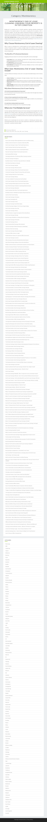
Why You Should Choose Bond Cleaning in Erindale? (15, 382)
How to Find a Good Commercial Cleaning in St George (15, 508)
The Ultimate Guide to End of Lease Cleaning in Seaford (16, 271)
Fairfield (7, 727)
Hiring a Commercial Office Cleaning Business (14, 478)
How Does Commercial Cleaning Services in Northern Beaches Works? (18, 506)
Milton (6, 725)
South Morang (8, 688)
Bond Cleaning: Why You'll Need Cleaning (13, 441)
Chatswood (7, 795)
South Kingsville (8, 810)
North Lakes (7, 629)
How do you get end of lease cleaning (12, 436)
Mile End (7, 654)
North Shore (7, 804)
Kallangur (7, 752)
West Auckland (8, 641)
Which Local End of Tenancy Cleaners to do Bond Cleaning (16, 457)
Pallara (6, 586)
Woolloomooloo (8, 582)
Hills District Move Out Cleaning (11, 228)
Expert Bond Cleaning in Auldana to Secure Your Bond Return (17, 242)
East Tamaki (7, 801)
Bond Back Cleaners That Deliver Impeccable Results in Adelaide (17, 160)
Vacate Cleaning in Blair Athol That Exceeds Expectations (16, 190)
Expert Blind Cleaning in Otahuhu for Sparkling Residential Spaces (18, 185)
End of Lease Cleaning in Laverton (12, 237)
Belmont (7, 670)
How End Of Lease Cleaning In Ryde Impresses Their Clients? (17, 403)
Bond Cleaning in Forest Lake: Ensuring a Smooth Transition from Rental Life (20, 303)
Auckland (7, 562)
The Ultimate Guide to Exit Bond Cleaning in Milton (15, 332)
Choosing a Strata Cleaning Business (12, 494)
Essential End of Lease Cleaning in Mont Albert (14, 355)
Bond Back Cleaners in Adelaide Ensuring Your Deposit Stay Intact (18, 192)
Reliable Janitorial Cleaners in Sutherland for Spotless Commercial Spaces (19, 244)
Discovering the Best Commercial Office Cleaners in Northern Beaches (18, 289)
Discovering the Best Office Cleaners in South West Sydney (16, 314)
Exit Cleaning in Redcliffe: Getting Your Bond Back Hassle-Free (17, 339)
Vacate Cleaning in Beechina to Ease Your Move (14, 174)
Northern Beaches (9, 695)
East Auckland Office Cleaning (11, 154)
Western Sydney (8, 781)
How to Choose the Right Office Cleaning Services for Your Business (18, 476)
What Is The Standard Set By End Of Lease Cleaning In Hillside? (17, 421)
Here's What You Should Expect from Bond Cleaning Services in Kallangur (19, 427)
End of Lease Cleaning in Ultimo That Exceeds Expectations (16, 181)
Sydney (6, 584)
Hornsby (7, 711)
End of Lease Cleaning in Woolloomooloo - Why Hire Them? (16, 369)
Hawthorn (7, 797)
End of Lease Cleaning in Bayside (11, 165)
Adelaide (7, 575)
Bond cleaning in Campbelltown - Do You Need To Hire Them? (17, 450)
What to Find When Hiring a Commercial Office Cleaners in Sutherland (18, 503)
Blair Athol (7, 602)
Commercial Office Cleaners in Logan (12, 233)
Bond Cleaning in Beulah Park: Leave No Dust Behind (15, 312)
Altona (6, 636)
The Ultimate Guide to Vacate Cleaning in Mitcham (15, 353)
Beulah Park (7, 709)
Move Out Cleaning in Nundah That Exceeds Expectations (16, 151)
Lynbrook (7, 765)
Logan (6, 623)
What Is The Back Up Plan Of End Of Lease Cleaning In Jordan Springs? (19, 405)
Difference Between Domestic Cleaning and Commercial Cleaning (18, 521)
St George (7, 808)
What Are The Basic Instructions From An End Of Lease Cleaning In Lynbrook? (20, 407)
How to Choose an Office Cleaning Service (13, 533)
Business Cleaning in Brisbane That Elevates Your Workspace (17, 246)
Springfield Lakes (8, 772)
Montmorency (8, 130)
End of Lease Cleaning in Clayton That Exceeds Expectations (17, 145)
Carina (6, 729)
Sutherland (7, 650)
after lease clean (15, 131)
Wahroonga (7, 543)
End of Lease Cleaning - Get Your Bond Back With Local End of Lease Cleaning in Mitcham (22, 378)
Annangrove (7, 571)
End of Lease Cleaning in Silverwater (12, 219)
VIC (6, 639)
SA (5, 657)
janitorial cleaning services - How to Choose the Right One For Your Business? (20, 531)
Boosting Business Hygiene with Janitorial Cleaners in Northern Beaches (19, 337)
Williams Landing (8, 745)
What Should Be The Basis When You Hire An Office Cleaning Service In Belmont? (20, 510)
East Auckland (8, 568)
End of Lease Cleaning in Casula (11, 201)
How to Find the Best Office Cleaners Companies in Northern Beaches (18, 485)
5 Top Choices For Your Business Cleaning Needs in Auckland (16, 465)
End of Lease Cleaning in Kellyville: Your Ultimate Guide (16, 267)
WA (6, 672)
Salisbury (7, 777)
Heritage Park (8, 686)
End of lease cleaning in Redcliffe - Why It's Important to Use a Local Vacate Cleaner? (21, 373)
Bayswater (7, 559)
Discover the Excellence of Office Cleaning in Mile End (15, 251)
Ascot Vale (7, 620)
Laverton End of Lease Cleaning (11, 194)
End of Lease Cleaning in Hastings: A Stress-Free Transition (16, 255)
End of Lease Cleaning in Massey (11, 176)
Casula (6, 614)
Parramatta (7, 634)
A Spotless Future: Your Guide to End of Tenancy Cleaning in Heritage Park (19, 280)
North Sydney (8, 718)
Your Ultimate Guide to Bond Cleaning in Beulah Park (15, 307)
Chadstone (7, 770)
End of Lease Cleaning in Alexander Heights (13, 231)
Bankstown (7, 783)
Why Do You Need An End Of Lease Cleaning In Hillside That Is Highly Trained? (20, 366)
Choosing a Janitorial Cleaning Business (13, 472)
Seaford (6, 679)
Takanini (7, 593)
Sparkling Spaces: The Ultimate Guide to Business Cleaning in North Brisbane (20, 296)
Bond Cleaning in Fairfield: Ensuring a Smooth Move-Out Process (17, 335)
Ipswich (6, 589)
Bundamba (7, 768)
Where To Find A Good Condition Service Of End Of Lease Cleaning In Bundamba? (20, 409)
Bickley (6, 600)
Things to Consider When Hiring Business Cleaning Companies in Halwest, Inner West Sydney (23, 490)
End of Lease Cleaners (9, 371)
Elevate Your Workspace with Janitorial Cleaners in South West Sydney (18, 323)
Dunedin (7, 577)
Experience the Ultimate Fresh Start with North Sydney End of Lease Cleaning (20, 326)
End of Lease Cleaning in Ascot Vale (12, 208)
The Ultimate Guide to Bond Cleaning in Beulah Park (15, 360)
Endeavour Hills (8, 799)
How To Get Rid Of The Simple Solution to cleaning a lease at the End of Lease (20, 452)
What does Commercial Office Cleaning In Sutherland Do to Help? (18, 501)
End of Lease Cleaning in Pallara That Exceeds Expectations (16, 169)
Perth (6, 557)
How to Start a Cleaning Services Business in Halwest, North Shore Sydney (19, 488)
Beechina (7, 555)
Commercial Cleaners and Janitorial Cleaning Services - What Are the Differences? (21, 524)
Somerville (7, 754)
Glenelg (7, 627)
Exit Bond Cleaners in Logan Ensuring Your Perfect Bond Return (17, 212)
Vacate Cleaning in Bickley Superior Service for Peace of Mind (17, 183)
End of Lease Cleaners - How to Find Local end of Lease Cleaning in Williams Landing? (21, 380)
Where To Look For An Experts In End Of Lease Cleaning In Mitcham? (18, 396)
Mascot (6, 722)
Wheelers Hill (8, 790)
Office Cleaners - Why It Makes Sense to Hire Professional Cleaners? (18, 517)
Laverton (7, 607)
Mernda (6, 743)
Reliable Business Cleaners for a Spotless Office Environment (17, 235)
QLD (6, 625)
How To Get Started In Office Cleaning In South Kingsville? (16, 512)
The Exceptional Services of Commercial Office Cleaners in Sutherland (18, 362)
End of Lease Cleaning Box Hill (11, 199)
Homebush (7, 609)
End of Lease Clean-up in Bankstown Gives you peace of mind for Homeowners (20, 439)
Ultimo (6, 598)
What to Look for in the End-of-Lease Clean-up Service (15, 432)
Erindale (7, 747)
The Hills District (8, 573)
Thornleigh (7, 691)
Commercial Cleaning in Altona (11, 222)
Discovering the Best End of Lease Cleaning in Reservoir (16, 298)
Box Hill (7, 611)
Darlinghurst (7, 684)
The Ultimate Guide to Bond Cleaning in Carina (14, 341)
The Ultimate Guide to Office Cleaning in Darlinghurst (15, 278)
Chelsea (7, 756)
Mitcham (7, 731)
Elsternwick (7, 715)
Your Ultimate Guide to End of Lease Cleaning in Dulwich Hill (17, 253)
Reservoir (7, 702)
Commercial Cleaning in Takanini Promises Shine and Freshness (17, 172)
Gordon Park (7, 697)
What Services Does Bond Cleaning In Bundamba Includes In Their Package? (19, 416)
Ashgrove (7, 618)
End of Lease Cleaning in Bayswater (12, 188)
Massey (6, 596)
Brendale (7, 720)
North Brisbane (8, 666)
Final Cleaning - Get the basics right (12, 455)
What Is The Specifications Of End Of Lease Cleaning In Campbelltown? (19, 391)
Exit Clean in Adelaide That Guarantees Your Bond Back (15, 179)
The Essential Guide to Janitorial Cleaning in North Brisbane (17, 260)
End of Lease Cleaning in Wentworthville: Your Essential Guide (17, 249)
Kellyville (7, 675)
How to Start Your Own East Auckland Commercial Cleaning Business (18, 469)
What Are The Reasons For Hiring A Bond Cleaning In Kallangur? (17, 389)
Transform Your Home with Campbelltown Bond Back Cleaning (17, 274)
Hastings (7, 661)
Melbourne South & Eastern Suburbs (12, 758)
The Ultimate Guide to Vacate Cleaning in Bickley (14, 305)
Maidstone (7, 749)
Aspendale (7, 774)
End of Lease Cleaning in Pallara (11, 210)
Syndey (6, 806)
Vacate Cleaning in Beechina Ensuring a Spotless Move (15, 147)
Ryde (6, 761)
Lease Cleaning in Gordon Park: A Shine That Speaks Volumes (17, 292)
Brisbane (7, 591)
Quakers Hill (7, 668)
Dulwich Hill (7, 659)
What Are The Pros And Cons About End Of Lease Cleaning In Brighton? (19, 443)
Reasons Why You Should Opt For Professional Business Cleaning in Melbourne (20, 515)
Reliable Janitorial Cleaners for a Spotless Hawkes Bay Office (17, 142)
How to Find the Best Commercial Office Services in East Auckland (18, 467)
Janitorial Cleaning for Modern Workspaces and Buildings (16, 226)
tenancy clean (9, 131)
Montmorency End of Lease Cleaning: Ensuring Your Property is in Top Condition (23, 23)
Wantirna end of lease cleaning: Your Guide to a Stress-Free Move (17, 317)
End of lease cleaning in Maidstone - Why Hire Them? (15, 384)
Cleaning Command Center (11, 1)
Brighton (7, 788)
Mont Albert (7, 734)
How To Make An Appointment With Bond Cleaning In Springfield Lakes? (19, 414)
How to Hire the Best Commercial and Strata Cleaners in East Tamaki (18, 463)
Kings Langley (8, 779)
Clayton (7, 550)
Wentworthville (8, 652)
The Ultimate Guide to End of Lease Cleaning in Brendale (16, 328)
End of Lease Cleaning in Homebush (12, 197)
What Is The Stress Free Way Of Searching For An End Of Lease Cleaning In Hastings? (21, 423)
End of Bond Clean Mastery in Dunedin (12, 163)
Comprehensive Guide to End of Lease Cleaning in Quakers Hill (17, 262)
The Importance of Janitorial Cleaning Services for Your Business (17, 492)
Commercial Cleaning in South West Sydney (13, 203)
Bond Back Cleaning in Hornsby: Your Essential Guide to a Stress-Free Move (19, 310)
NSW (6, 546)
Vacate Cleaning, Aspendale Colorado (12, 430)
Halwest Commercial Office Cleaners (12, 483)
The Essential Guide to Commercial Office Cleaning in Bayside (17, 287)
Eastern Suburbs (8, 677)
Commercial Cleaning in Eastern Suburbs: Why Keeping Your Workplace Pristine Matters (22, 344)
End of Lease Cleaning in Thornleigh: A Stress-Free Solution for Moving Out (19, 285)
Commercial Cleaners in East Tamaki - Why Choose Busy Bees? (17, 474)
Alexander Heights (9, 643)
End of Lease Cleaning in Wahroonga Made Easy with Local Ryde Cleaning (19, 140)
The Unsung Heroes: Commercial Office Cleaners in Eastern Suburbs (18, 269)
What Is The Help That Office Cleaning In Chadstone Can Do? (17, 412)
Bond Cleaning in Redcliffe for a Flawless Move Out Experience (17, 217)
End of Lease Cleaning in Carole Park (12, 364)
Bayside (6, 693)
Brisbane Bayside (8, 580)
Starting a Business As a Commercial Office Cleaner (15, 481)
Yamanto (7, 663)
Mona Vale (7, 700)
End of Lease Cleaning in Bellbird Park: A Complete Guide (16, 301)
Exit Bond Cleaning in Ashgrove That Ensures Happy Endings (17, 206)
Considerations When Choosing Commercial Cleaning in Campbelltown (19, 519)
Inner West (7, 645)
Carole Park (7, 738)
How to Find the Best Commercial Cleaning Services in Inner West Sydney (19, 497)
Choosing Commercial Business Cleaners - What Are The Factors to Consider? (20, 526)
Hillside (6, 740)
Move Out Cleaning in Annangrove (12, 158)
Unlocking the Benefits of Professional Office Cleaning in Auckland (18, 156)
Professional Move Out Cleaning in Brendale (13, 348)
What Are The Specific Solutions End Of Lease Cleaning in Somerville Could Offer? (21, 393)
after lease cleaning (24, 131)
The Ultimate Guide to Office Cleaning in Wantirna (15, 319)
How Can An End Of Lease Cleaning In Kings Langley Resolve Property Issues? (20, 434)
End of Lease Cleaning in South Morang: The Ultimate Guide (16, 283)
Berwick (7, 786)
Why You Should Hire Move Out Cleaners (13, 446)
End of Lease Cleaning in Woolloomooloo (13, 167)
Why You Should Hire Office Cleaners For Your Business (15, 499)
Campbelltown (8, 605)
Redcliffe (7, 566)
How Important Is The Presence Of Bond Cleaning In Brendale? (17, 398)
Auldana (7, 648)
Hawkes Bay (7, 548)
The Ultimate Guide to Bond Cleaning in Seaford (14, 346)
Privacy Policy (30, 819)
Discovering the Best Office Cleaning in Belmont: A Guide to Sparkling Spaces (20, 265)
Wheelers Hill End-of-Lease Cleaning (12, 448)
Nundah (6, 564)
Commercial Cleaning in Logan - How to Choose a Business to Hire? (18, 528)
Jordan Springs (8, 763)
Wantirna (7, 713)
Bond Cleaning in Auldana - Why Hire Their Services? (15, 387)
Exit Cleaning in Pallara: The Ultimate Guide (13, 350)
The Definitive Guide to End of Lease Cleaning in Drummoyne (17, 276)
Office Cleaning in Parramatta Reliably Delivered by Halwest (16, 240)
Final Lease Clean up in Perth (11, 425)
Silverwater (7, 632)
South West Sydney (9, 616)
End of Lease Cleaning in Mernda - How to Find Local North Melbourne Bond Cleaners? (21, 375)
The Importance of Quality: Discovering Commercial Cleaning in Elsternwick (20, 321)
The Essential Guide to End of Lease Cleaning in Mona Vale (16, 294)
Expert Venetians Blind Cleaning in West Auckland (15, 224)
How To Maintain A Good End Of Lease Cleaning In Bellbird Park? (17, 418)
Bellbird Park (7, 704)
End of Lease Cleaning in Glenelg (11, 215)
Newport (7, 792)
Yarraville (7, 813)
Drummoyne (7, 682)
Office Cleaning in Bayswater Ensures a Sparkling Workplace (16, 149)
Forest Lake (7, 706)
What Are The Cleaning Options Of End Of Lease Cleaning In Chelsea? (18, 400)
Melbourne (14, 130)
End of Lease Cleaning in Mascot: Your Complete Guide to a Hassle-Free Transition (21, 330)
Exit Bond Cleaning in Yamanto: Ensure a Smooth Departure (16, 258)
